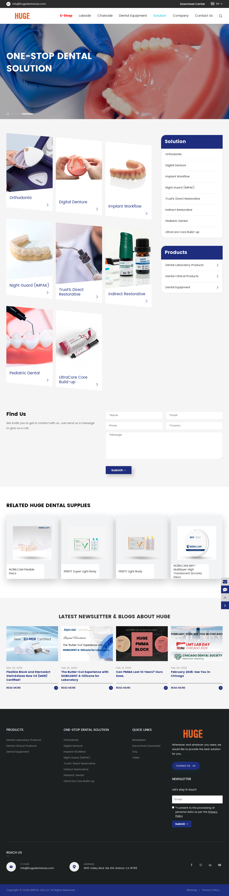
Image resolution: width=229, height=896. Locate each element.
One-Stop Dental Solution (86, 730)
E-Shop (66, 15)
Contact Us (204, 15)
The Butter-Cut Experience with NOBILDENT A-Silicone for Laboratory (85, 676)
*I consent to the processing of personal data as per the (196, 812)
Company (181, 15)
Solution (159, 15)
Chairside (105, 15)
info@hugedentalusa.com (26, 4)
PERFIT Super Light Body (80, 571)
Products (176, 252)
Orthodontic (21, 198)
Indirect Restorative (126, 294)
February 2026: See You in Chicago (190, 674)
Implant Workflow (124, 206)
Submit (118, 470)
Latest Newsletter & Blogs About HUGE (114, 617)
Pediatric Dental (25, 373)
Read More (32, 688)
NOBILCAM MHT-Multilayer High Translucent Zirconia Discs (187, 571)
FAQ (134, 752)
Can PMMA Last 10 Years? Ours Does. (139, 674)
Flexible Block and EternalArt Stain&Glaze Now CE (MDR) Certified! (28, 676)
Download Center (192, 4)
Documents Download (146, 746)
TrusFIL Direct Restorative (71, 292)
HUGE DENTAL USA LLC (36, 890)
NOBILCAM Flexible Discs (21, 571)
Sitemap (192, 890)
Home (14, 114)
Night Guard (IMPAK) (29, 285)
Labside (85, 15)
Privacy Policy (210, 890)
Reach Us (14, 852)
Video (136, 758)
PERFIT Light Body (130, 571)
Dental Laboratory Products (184, 265)
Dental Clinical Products (181, 276)
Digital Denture (73, 202)
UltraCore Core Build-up (73, 379)
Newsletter (139, 740)
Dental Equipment (133, 15)
